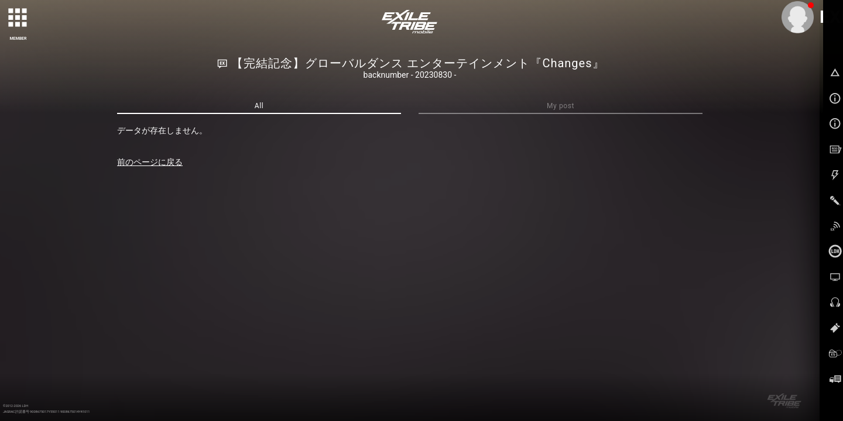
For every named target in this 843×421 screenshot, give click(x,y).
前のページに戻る (150, 162)
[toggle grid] (18, 18)
